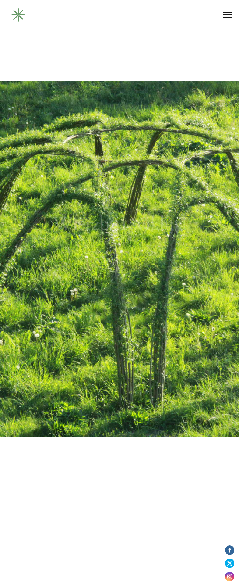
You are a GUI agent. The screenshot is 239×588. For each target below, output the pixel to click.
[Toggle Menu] (227, 15)
